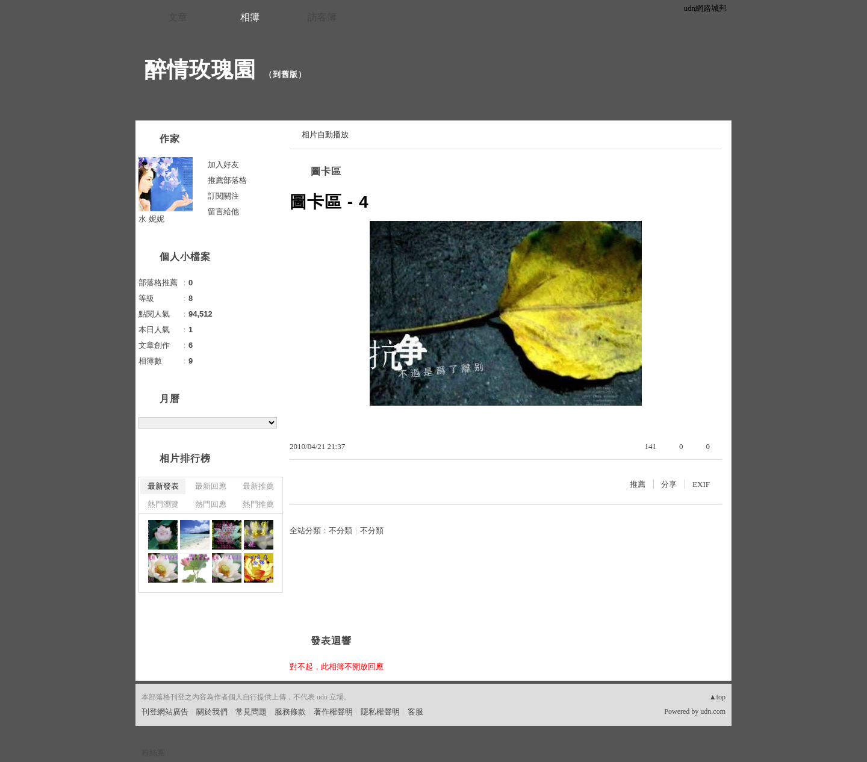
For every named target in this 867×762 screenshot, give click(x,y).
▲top (717, 697)
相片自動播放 (325, 134)
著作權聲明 (333, 711)
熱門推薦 (258, 504)
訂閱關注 (223, 195)
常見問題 (251, 711)
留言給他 (223, 211)
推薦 (637, 484)
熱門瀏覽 (163, 504)
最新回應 (210, 486)
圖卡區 (326, 171)
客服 (415, 711)
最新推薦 (258, 486)
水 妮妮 (151, 218)
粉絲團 (153, 752)
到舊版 (285, 74)
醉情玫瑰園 (200, 69)
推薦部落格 (227, 180)
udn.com (713, 711)
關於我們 (212, 711)
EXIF (701, 484)
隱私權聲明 (380, 711)
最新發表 (163, 486)
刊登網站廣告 (164, 711)
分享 (669, 484)
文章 (177, 17)
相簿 (249, 17)
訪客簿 (322, 17)
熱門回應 (210, 504)
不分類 (340, 530)
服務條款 (290, 711)
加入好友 (223, 164)
